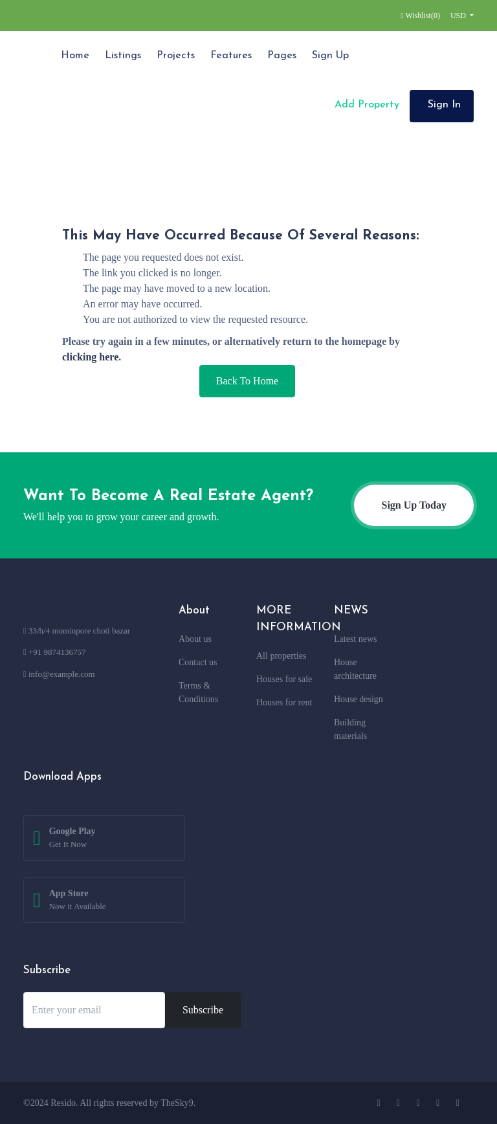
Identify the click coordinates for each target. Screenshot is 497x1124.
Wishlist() (420, 15)
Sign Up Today (414, 505)
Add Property (365, 105)
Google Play (72, 838)
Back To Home (247, 380)
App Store (77, 900)
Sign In (444, 105)
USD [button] (459, 15)
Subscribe (202, 1009)
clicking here (90, 356)
